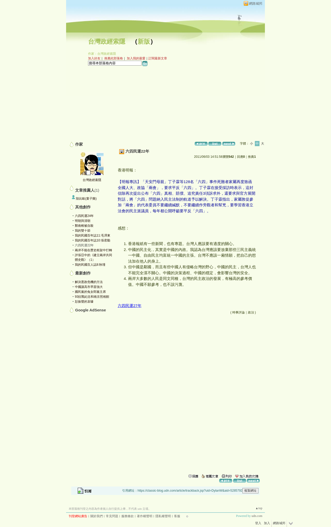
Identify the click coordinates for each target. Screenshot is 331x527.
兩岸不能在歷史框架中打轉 (93, 250)
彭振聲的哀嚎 (84, 301)
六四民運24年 (84, 216)
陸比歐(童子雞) (86, 198)
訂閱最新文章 (157, 58)
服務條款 (127, 516)
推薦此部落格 (113, 58)
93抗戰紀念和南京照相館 (92, 296)
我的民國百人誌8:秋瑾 (90, 264)
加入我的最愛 (136, 58)
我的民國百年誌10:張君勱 (92, 240)
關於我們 (96, 516)
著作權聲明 (144, 516)
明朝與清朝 (82, 221)
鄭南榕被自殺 (84, 225)
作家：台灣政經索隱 (102, 54)
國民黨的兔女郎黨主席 (90, 292)
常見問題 (112, 516)
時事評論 (238, 312)
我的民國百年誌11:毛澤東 (92, 235)
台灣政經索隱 (106, 41)
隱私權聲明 (163, 516)
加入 (267, 523)
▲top (258, 508)
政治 (251, 312)
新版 (144, 41)
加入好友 (94, 58)
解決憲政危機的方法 (89, 282)
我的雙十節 (82, 230)
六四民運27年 (129, 305)
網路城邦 (255, 3)
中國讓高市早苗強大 (89, 287)
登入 (258, 523)
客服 (177, 516)
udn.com (256, 516)
